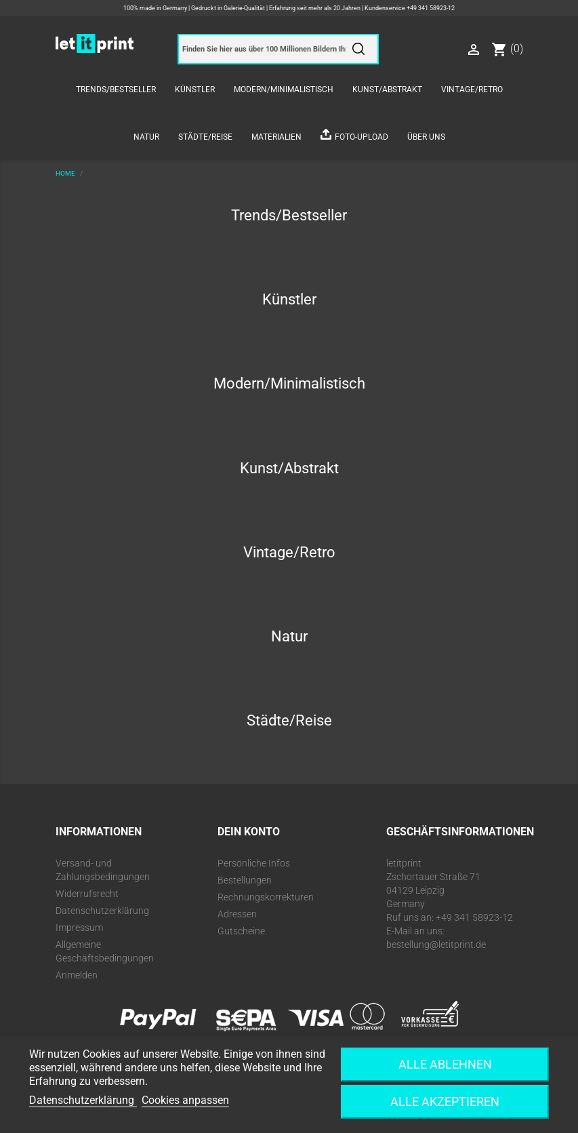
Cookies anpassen (185, 1100)
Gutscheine (241, 931)
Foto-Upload (361, 137)
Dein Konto (249, 831)
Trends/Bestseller (116, 89)
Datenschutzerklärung (102, 910)
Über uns (426, 137)
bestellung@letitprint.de (436, 944)
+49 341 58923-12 (431, 8)
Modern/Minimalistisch (283, 89)
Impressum (79, 927)
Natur (146, 137)
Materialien (276, 137)
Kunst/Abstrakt (387, 89)
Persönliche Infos (254, 863)
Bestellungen (245, 880)
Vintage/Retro (472, 89)
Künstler (195, 89)
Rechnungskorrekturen (266, 897)
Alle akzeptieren (444, 1101)
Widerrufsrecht (87, 893)
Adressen (237, 914)
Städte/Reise (205, 137)
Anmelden (77, 975)
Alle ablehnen (445, 1064)
